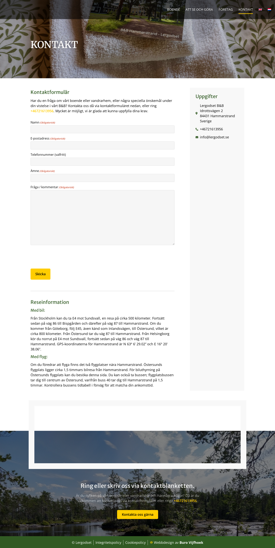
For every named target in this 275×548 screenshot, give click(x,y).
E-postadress (48, 138)
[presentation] (60, 256)
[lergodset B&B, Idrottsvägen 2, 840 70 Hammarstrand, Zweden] (137, 433)
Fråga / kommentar (52, 186)
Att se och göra (199, 9)
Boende (173, 9)
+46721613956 (42, 111)
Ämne (43, 170)
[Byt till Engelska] (260, 9)
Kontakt (246, 9)
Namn (43, 122)
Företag (226, 9)
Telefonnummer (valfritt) (48, 154)
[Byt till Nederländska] (269, 9)
